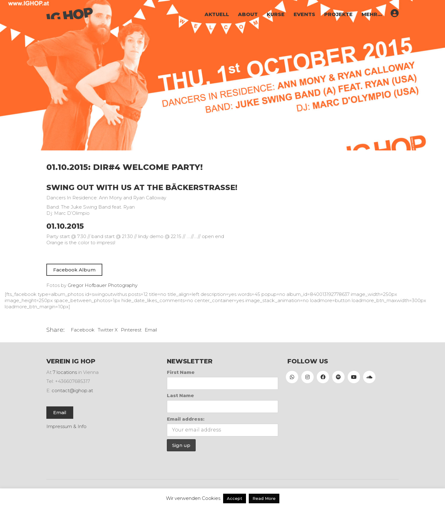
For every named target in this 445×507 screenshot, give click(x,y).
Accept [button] (234, 498)
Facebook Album (74, 270)
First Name (181, 372)
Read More (264, 498)
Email (151, 330)
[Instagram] (307, 377)
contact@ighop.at (72, 390)
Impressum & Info (66, 426)
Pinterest (131, 330)
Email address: (185, 419)
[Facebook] (323, 377)
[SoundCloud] (369, 377)
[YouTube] (354, 377)
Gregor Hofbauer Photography (103, 285)
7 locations (65, 372)
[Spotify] (338, 377)
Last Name (180, 395)
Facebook (83, 330)
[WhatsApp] (292, 377)
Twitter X (108, 330)
